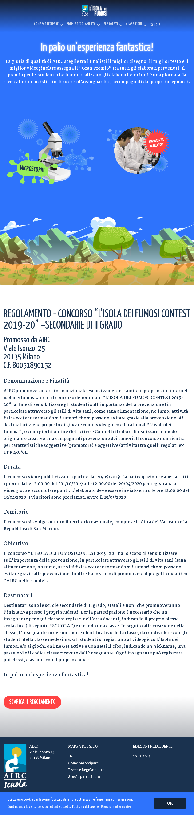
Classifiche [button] (137, 25)
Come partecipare (83, 763)
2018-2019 (142, 756)
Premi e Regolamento (86, 770)
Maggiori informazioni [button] (116, 807)
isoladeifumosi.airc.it (27, 398)
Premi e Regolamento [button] (84, 25)
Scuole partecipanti (84, 777)
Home (73, 756)
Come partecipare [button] (49, 25)
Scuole (155, 25)
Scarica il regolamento (32, 702)
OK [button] (170, 803)
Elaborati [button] (114, 25)
